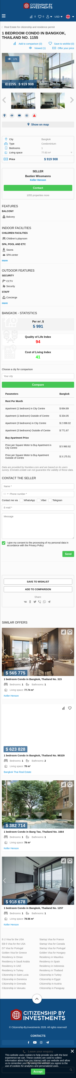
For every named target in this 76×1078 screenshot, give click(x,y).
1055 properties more (38, 195)
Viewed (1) (40, 48)
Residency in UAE (11, 966)
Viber (43, 500)
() (30, 43)
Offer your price (66, 48)
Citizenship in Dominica (14, 979)
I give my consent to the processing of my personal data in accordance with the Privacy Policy (37, 544)
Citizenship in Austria (50, 983)
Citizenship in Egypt (49, 979)
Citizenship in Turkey (50, 974)
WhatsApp (29, 500)
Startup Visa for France (51, 939)
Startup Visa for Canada (52, 943)
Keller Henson (38, 180)
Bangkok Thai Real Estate (17, 772)
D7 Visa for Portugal (12, 948)
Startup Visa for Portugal (52, 948)
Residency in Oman (12, 957)
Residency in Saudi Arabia (16, 961)
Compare (38, 384)
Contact (38, 187)
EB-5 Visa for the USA (13, 943)
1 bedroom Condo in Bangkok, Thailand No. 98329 (34, 755)
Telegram (57, 500)
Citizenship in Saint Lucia (15, 974)
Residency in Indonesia (51, 966)
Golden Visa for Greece (14, 952)
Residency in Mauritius (51, 957)
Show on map (40, 124)
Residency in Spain (49, 961)
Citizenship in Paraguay (51, 988)
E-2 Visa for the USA (13, 939)
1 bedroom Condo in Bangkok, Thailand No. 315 (33, 679)
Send (68, 554)
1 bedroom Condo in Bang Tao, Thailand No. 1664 (34, 831)
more (5, 260)
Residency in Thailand (51, 970)
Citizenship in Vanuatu (13, 988)
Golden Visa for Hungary (52, 952)
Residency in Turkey (12, 970)
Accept (38, 1071)
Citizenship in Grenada (14, 983)
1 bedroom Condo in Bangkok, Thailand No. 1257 (33, 908)
